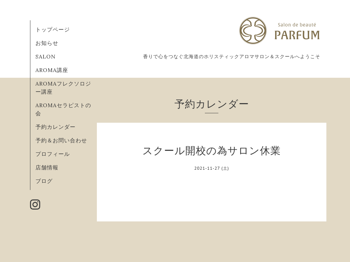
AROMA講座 (51, 70)
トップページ (52, 29)
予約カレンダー (55, 126)
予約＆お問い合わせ (61, 140)
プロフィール (52, 153)
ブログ (44, 180)
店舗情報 (46, 167)
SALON (45, 56)
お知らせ (46, 43)
